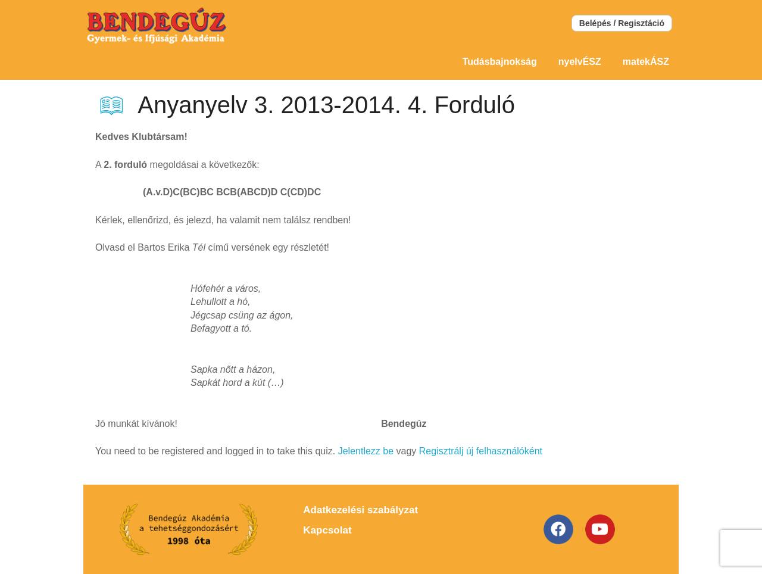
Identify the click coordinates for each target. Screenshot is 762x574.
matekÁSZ (646, 62)
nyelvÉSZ (579, 62)
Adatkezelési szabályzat (360, 510)
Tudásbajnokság (500, 62)
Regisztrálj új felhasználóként (480, 451)
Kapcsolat (327, 530)
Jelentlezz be (366, 451)
